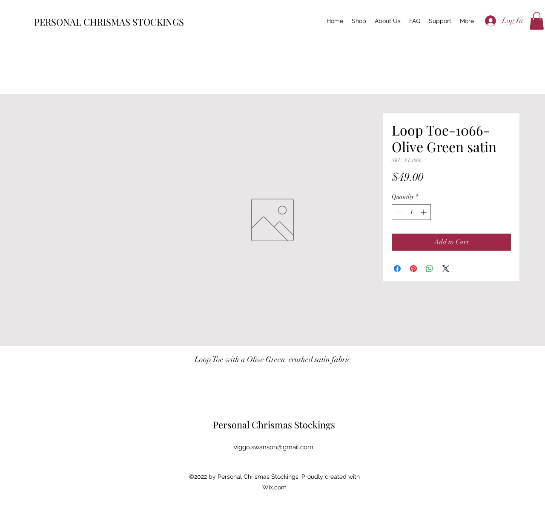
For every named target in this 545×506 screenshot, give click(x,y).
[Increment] (424, 212)
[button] (536, 21)
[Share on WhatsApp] (430, 268)
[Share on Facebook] (397, 268)
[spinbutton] (411, 212)
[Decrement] (398, 212)
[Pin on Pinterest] (413, 268)
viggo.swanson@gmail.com (273, 447)
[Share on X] (446, 268)
